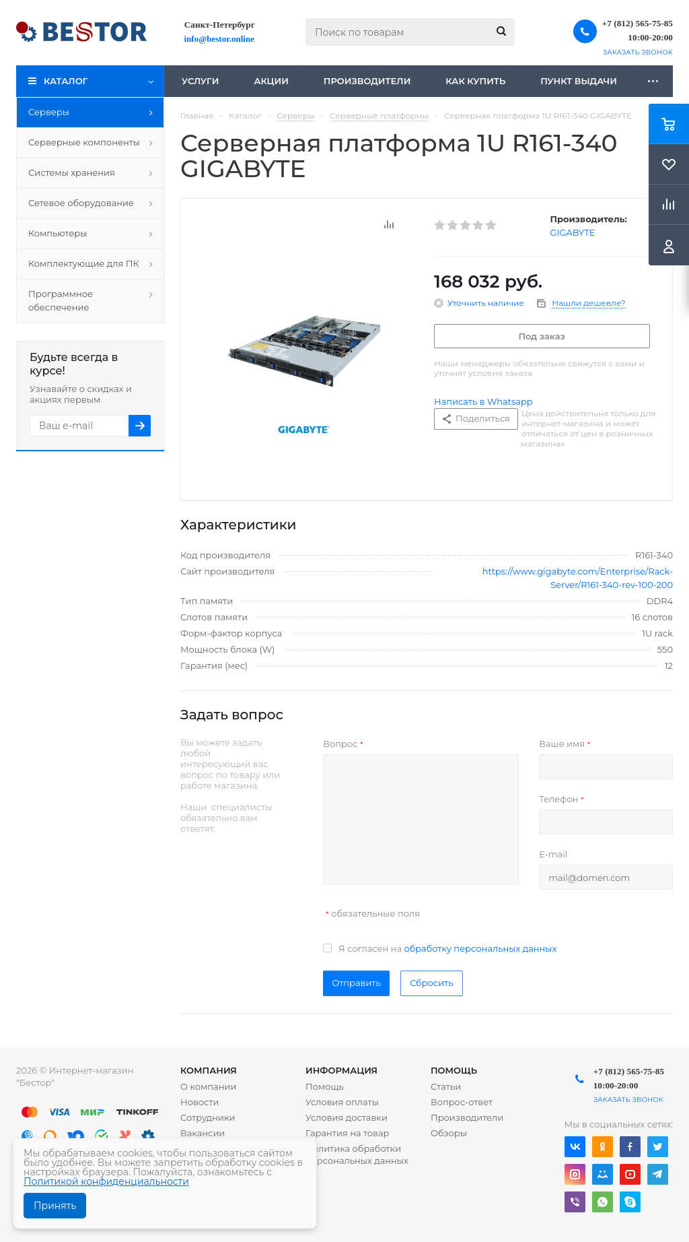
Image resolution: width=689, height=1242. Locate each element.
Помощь (454, 1070)
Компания (208, 1070)
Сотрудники (207, 1117)
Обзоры (449, 1132)
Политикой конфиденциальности (106, 1181)
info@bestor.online (219, 39)
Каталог (65, 80)
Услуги (200, 80)
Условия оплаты (342, 1102)
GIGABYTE (572, 232)
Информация (341, 1070)
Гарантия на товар (347, 1132)
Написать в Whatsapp (483, 401)
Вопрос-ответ (462, 1102)
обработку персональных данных (480, 948)
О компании (208, 1086)
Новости (199, 1102)
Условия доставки (346, 1117)
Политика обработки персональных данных (356, 1154)
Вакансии (202, 1132)
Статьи (446, 1086)
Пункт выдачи (578, 80)
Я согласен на (447, 948)
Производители (367, 80)
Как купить (475, 80)
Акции (271, 80)
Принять (55, 1206)
